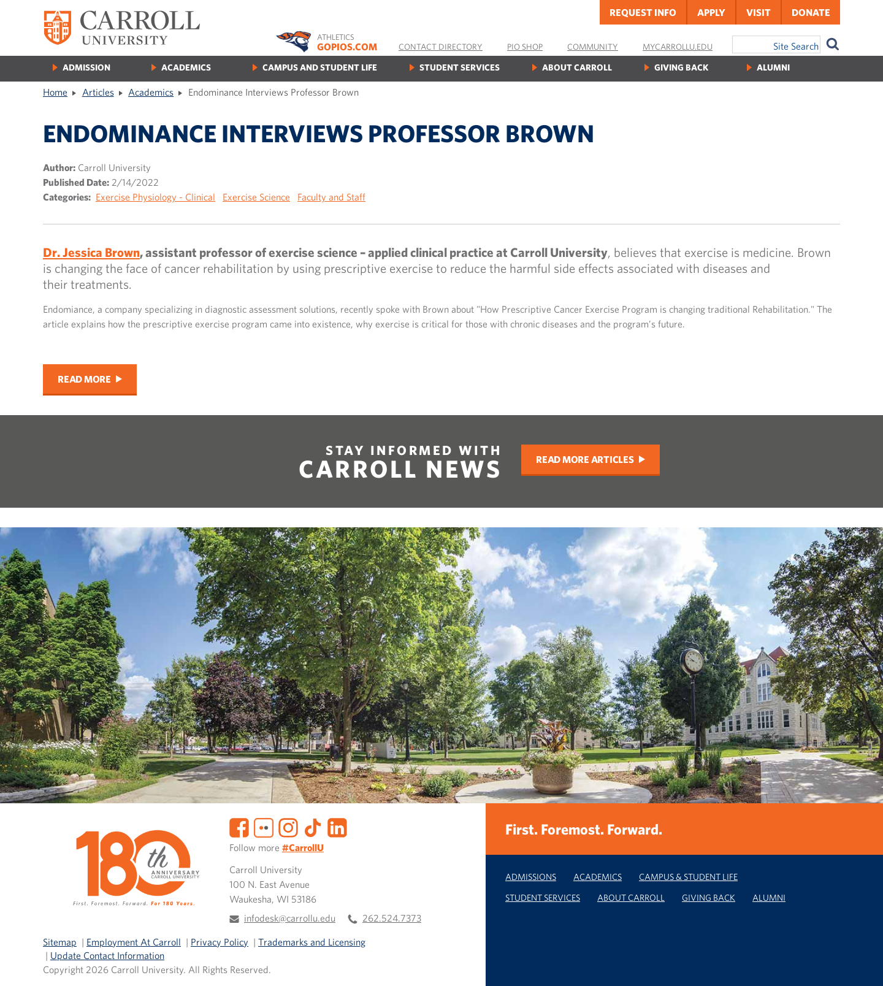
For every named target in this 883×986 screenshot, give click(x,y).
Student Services (459, 67)
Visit (758, 12)
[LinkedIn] (337, 826)
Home (55, 91)
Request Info (643, 12)
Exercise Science (256, 196)
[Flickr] (263, 826)
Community (592, 47)
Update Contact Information (107, 955)
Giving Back (681, 67)
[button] (860, 963)
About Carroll (577, 67)
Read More (84, 378)
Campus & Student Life (688, 876)
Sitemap (60, 941)
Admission (86, 67)
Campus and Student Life (319, 67)
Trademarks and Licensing (311, 941)
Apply (711, 12)
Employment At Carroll (133, 941)
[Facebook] (239, 826)
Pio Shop (525, 47)
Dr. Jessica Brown (91, 252)
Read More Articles (585, 459)
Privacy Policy (219, 941)
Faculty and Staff (331, 196)
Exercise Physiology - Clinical (155, 196)
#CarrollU (303, 847)
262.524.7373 (391, 917)
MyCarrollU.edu (678, 47)
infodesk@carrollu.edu (289, 917)
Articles (98, 91)
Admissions (530, 876)
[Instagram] (288, 826)
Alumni (773, 67)
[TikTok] (313, 826)
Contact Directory (441, 47)
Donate (811, 12)
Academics (186, 67)
